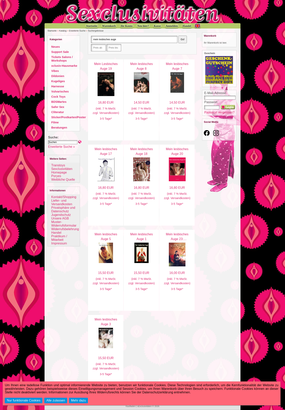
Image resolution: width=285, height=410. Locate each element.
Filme (55, 122)
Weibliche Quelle (63, 179)
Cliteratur (57, 112)
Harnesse (57, 86)
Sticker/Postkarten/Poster (68, 117)
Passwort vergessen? (219, 112)
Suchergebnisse (96, 31)
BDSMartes (58, 101)
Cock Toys (58, 96)
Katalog (62, 31)
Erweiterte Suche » (61, 146)
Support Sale (60, 51)
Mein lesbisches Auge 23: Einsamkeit (177, 239)
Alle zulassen (55, 400)
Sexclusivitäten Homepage (61, 170)
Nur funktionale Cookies (23, 400)
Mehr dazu (78, 400)
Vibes (55, 70)
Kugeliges (58, 81)
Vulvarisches (60, 91)
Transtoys (58, 165)
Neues (55, 46)
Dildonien (57, 76)
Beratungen (59, 127)
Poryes (56, 176)
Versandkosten (108, 112)
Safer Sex (57, 107)
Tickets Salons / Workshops (62, 58)
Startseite (52, 31)
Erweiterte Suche (77, 31)
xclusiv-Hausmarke (64, 65)
